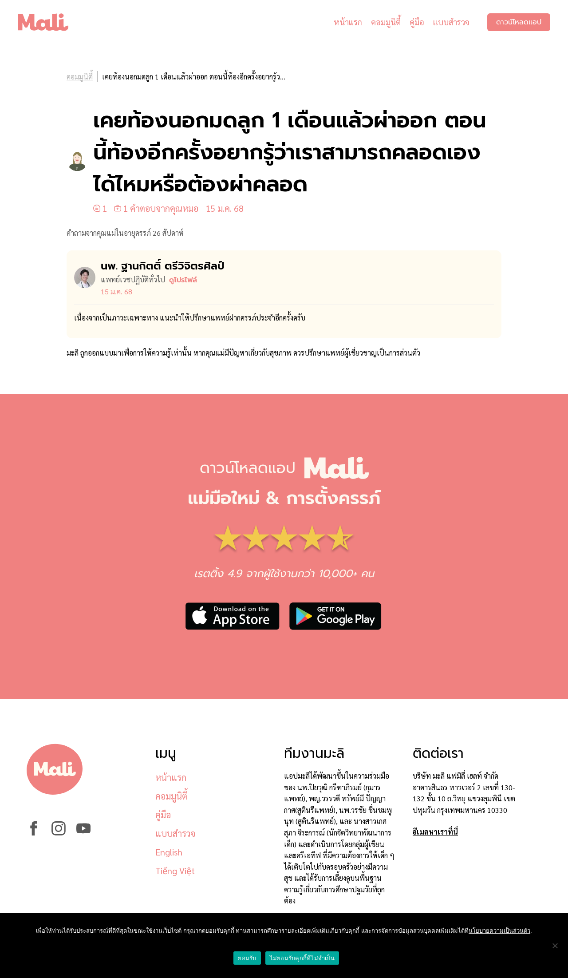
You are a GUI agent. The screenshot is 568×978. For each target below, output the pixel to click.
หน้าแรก (348, 22)
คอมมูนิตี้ (386, 22)
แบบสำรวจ (451, 22)
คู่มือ (417, 22)
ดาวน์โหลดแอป (518, 22)
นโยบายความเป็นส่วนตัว (499, 930)
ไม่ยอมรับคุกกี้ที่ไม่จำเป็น (302, 958)
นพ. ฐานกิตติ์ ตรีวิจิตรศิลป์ (163, 266)
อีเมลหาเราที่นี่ (435, 831)
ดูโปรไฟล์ (183, 280)
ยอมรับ (247, 958)
